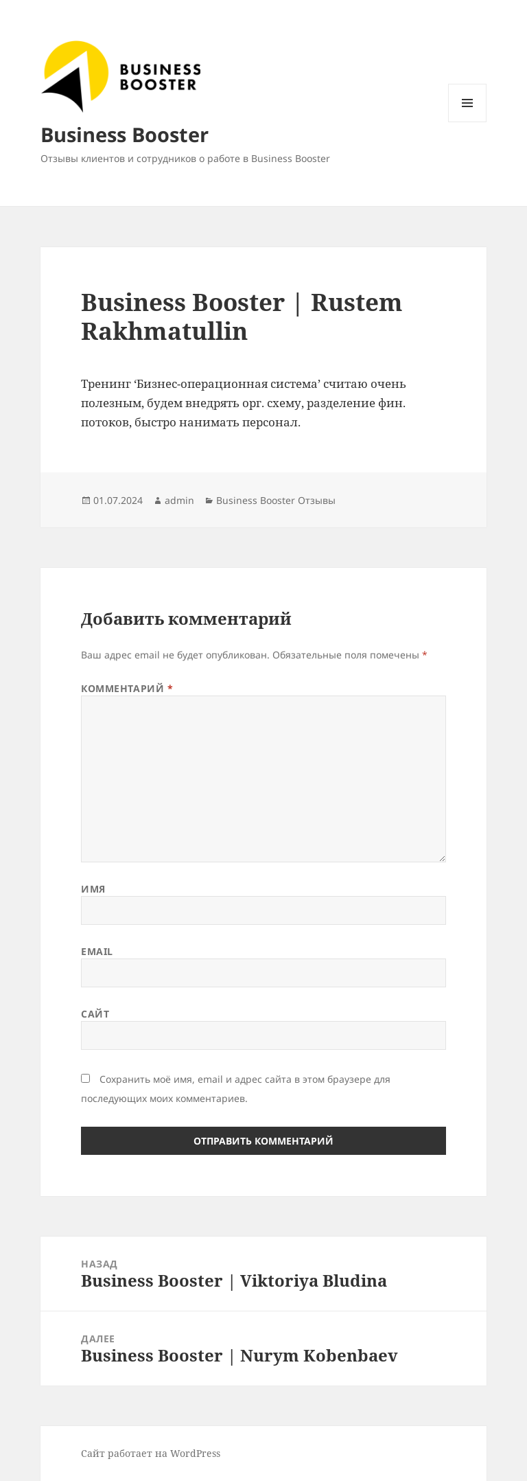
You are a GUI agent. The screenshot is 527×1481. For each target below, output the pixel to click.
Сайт (95, 1013)
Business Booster (124, 134)
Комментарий (127, 688)
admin (179, 500)
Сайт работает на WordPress (150, 1453)
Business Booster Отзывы (276, 500)
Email (97, 951)
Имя (93, 888)
